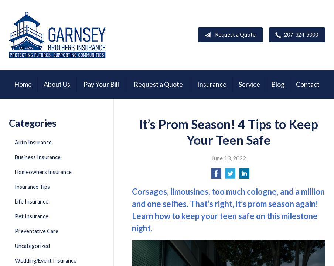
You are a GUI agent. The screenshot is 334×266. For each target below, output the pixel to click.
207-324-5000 (295, 35)
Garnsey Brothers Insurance (57, 35)
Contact (308, 84)
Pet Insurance (31, 216)
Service (249, 84)
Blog (277, 84)
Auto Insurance (33, 142)
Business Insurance (38, 157)
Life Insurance (31, 201)
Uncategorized (32, 246)
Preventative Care (36, 231)
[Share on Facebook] (216, 175)
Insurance (211, 84)
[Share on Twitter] (230, 175)
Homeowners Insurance (43, 172)
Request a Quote (228, 35)
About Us (57, 84)
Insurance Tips (32, 187)
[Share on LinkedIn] (244, 175)
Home (23, 84)
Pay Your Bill (101, 84)
